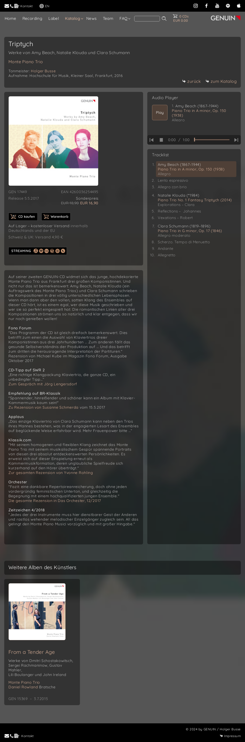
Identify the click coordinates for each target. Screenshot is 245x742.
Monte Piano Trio (25, 61)
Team (108, 18)
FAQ (123, 18)
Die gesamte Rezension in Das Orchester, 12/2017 (54, 500)
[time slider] (212, 139)
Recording (32, 18)
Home (10, 18)
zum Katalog (221, 81)
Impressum (230, 736)
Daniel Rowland (31, 687)
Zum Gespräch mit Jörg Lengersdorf (42, 384)
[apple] (238, 5)
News (91, 18)
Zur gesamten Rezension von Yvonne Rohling (50, 472)
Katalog (72, 18)
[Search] (147, 18)
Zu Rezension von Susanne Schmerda (43, 407)
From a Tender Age (31, 652)
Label (53, 18)
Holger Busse (43, 71)
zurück (191, 81)
